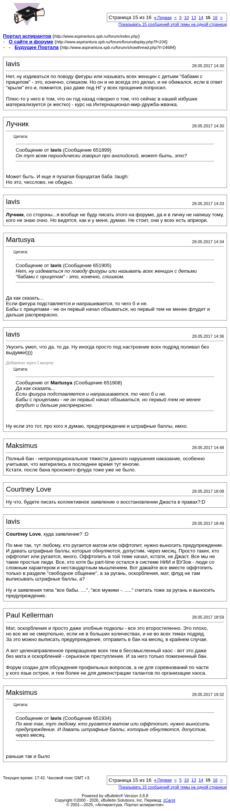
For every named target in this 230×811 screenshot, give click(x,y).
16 (215, 17)
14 (201, 17)
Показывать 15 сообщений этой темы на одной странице (172, 24)
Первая (163, 17)
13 (194, 17)
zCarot (169, 800)
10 (186, 17)
